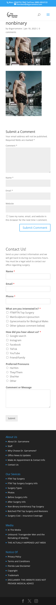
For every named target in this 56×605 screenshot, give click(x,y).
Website (10, 203)
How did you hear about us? (23, 332)
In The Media (14, 529)
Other (13, 381)
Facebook (15, 344)
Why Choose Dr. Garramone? (22, 450)
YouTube (15, 353)
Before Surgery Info (17, 497)
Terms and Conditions (19, 561)
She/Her (14, 376)
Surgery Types (15, 488)
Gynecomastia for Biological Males (29, 321)
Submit (11, 418)
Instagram (15, 340)
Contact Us (13, 464)
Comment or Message (19, 387)
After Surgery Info (17, 501)
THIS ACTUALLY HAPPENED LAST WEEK (27, 542)
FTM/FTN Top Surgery (22, 312)
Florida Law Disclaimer (19, 566)
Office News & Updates (19, 455)
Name (9, 177)
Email (9, 190)
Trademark (13, 575)
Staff (10, 446)
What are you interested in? (23, 308)
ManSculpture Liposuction (24, 317)
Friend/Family (17, 357)
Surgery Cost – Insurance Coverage (25, 515)
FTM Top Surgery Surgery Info (22, 483)
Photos (11, 492)
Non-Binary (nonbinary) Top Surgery (26, 506)
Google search (18, 336)
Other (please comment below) (27, 325)
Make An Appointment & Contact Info (26, 460)
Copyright (12, 570)
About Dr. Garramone (18, 441)
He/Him (14, 368)
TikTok (13, 349)
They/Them (16, 372)
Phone (10, 296)
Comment (11, 145)
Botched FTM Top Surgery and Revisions (28, 511)
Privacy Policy (14, 556)
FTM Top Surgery (16, 478)
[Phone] (28, 301)
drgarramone (15, 28)
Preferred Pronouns (17, 364)
